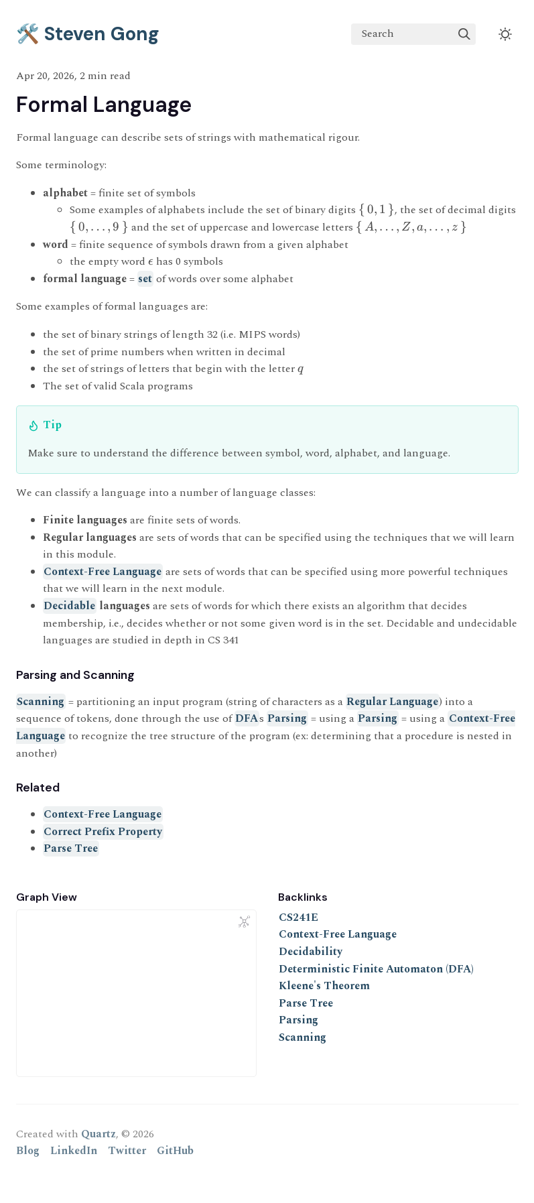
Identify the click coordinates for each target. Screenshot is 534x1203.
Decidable (69, 606)
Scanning (40, 702)
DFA (246, 718)
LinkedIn (73, 1151)
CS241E (298, 917)
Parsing (287, 718)
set (145, 279)
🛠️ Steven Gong (87, 33)
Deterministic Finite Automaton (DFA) (376, 969)
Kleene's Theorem (324, 986)
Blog (28, 1151)
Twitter (127, 1151)
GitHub (175, 1151)
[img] (464, 34)
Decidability (310, 952)
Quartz (98, 1134)
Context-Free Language (102, 572)
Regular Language (392, 702)
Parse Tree (71, 848)
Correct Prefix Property (103, 832)
